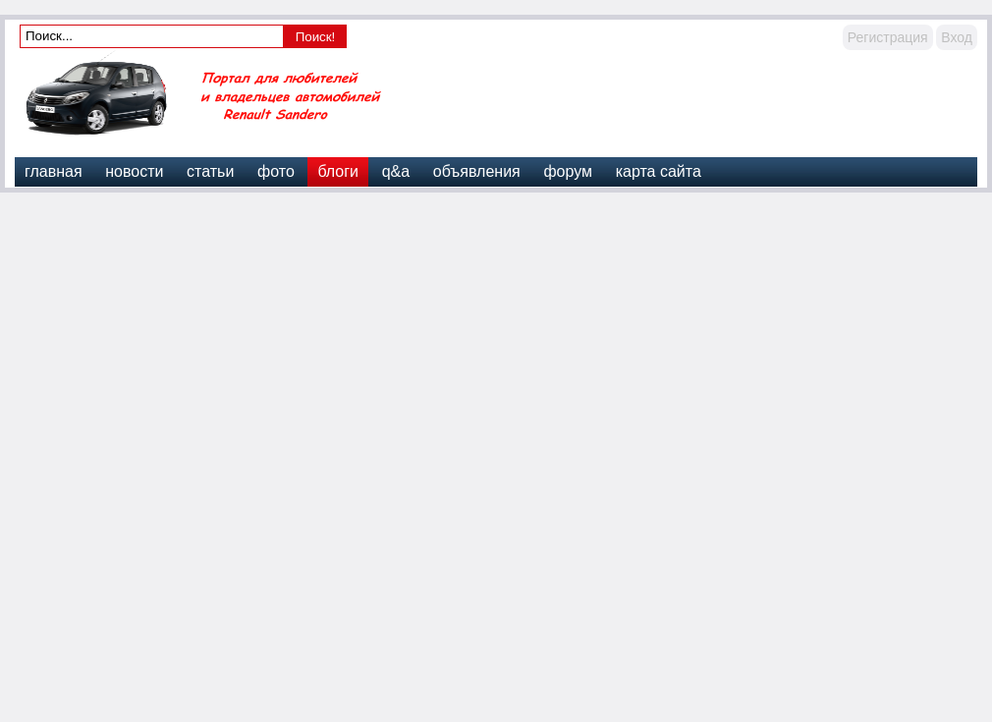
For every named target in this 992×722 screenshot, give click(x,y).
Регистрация (888, 37)
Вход (956, 37)
